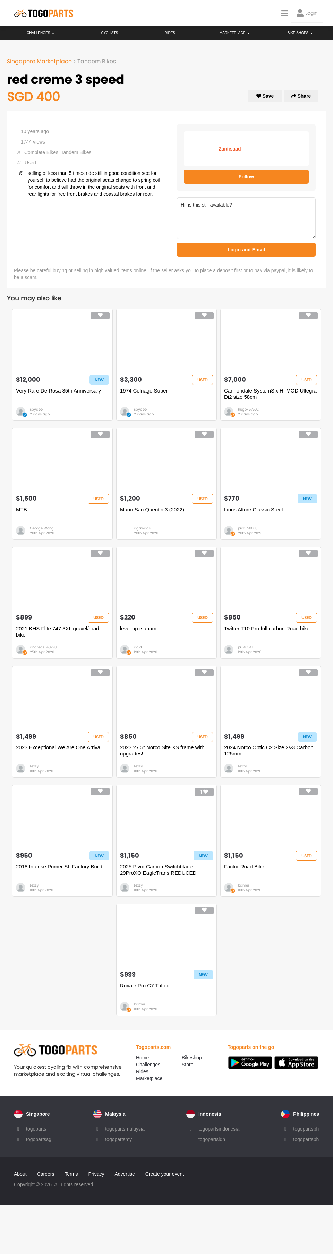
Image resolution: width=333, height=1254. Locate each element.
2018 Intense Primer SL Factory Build (59, 866)
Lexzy (34, 766)
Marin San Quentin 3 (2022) (152, 509)
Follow (246, 176)
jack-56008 (247, 528)
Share (301, 96)
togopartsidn (211, 1139)
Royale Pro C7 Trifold (145, 985)
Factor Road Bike (244, 866)
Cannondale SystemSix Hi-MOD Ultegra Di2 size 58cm (270, 394)
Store (187, 1064)
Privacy (96, 1174)
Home (142, 1057)
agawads (142, 528)
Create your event (164, 1174)
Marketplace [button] (235, 33)
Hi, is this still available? (246, 218)
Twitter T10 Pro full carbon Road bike (267, 628)
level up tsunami (138, 628)
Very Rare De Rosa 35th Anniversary (58, 391)
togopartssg (38, 1139)
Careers (45, 1174)
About (20, 1174)
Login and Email (246, 249)
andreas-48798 (43, 647)
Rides (169, 33)
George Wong (42, 528)
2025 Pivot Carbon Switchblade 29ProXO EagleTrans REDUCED (158, 870)
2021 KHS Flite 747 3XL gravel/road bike (57, 631)
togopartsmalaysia (125, 1129)
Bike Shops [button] (300, 33)
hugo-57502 (248, 409)
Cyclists (109, 33)
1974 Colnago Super (144, 391)
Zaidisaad (230, 149)
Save (265, 96)
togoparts (36, 1129)
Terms (71, 1174)
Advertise (124, 1174)
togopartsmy (118, 1139)
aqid (138, 647)
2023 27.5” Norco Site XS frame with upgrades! (162, 750)
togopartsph (306, 1129)
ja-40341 (245, 647)
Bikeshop (192, 1057)
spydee (36, 409)
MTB (21, 509)
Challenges (40, 33)
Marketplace (149, 1078)
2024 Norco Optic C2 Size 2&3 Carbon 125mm (269, 750)
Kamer (243, 885)
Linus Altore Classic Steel (253, 509)
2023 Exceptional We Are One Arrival (59, 747)
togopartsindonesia (218, 1129)
